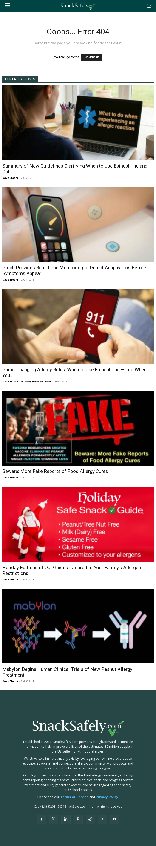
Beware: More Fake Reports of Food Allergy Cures (55, 471)
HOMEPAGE (92, 57)
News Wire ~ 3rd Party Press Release (26, 381)
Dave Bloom (10, 178)
